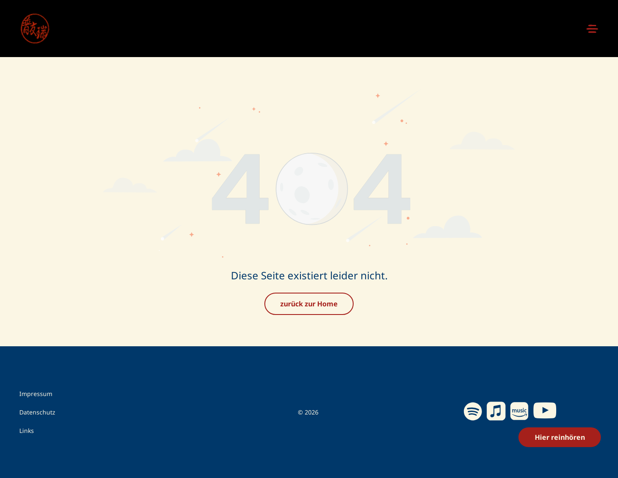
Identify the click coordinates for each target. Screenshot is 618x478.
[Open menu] (592, 28)
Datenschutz (37, 412)
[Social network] (496, 412)
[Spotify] (472, 412)
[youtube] (544, 412)
